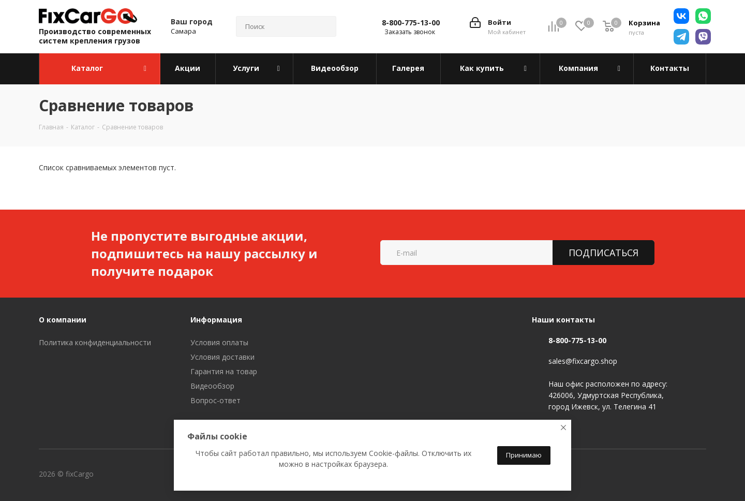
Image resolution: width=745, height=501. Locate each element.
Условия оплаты (219, 342)
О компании (62, 320)
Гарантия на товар (223, 371)
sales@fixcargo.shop (582, 361)
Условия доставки (222, 357)
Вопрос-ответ (215, 400)
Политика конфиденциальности (95, 342)
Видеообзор (212, 386)
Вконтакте (136, 474)
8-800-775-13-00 (411, 22)
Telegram (162, 474)
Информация (216, 320)
